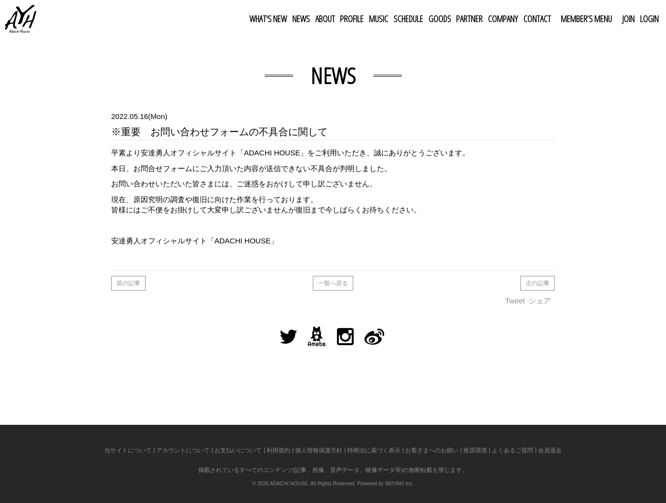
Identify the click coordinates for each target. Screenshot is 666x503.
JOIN (628, 19)
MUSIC (378, 19)
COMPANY (503, 19)
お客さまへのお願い (431, 450)
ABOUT (325, 19)
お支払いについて (238, 450)
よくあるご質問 (512, 450)
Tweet (515, 300)
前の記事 (128, 283)
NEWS (301, 19)
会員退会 (550, 450)
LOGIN (649, 19)
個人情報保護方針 (318, 450)
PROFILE (351, 19)
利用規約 (278, 450)
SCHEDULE (408, 19)
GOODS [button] (439, 19)
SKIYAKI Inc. (399, 483)
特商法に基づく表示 (373, 450)
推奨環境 (475, 450)
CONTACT (537, 19)
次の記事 (537, 283)
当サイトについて (127, 450)
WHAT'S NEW (268, 19)
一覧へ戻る (333, 283)
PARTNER (469, 19)
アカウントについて (183, 450)
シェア (540, 300)
